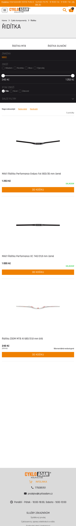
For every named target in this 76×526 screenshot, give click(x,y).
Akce (30, 68)
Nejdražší (34, 109)
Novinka (20, 68)
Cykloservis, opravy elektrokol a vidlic (38, 521)
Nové (15, 91)
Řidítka (33, 20)
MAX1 (4, 57)
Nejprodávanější (8, 109)
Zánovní (25, 91)
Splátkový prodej (38, 517)
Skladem (8, 68)
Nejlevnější (22, 109)
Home (4, 20)
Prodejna (5, 2)
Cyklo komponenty (19, 20)
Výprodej (40, 68)
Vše (7, 91)
